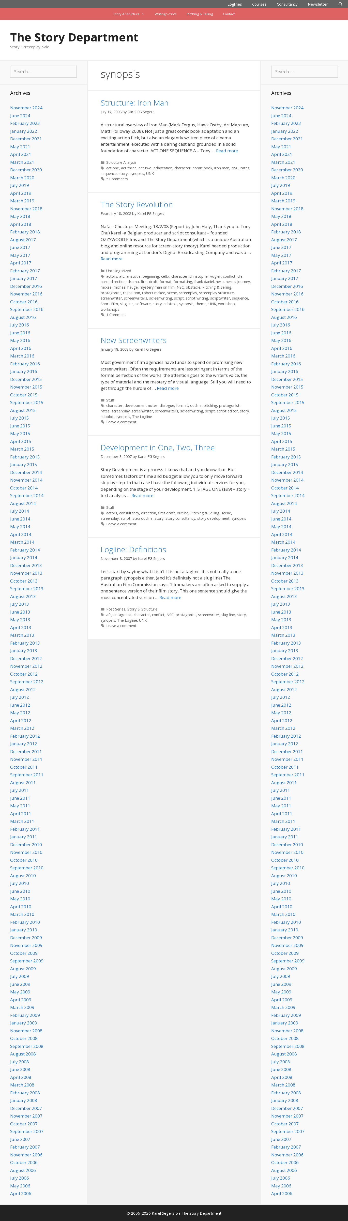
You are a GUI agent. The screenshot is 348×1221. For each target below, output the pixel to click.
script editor (227, 411)
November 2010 (26, 852)
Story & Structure (131, 14)
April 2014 (20, 534)
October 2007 (24, 1124)
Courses (259, 4)
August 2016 (23, 317)
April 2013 (20, 627)
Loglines (235, 4)
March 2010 (22, 914)
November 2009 (26, 945)
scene (172, 292)
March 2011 (22, 821)
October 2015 (24, 395)
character (182, 168)
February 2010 (25, 922)
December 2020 (26, 170)
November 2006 (26, 1155)
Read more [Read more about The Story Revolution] (112, 259)
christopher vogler (205, 276)
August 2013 (23, 596)
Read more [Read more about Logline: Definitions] (170, 597)
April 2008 (20, 1077)
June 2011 (20, 798)
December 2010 (26, 844)
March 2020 (22, 178)
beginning (151, 276)
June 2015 (20, 426)
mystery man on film (157, 287)
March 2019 (22, 201)
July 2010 (19, 883)
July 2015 (19, 418)
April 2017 (20, 263)
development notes (141, 405)
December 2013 (26, 565)
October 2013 (24, 581)
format (166, 281)
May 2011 (20, 806)
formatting (183, 281)
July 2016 (19, 325)
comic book (202, 168)
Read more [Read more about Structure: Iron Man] (227, 151)
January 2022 (23, 131)
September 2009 (26, 961)
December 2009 (26, 938)
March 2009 (22, 1007)
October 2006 (24, 1162)
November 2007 (26, 1116)
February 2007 (25, 1147)
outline (196, 405)
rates (244, 168)
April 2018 (20, 224)
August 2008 (23, 1054)
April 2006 (20, 1193)
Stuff (110, 400)
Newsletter (318, 4)
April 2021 (20, 154)
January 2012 (23, 744)
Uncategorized (118, 270)
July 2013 (19, 604)
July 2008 (19, 1062)
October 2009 (24, 953)
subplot (107, 416)
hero (220, 281)
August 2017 (23, 240)
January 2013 (23, 650)
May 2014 (20, 526)
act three (129, 168)
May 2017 (20, 255)
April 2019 (20, 193)
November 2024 (26, 108)
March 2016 (22, 356)
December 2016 (26, 286)
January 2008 (23, 1100)
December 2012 (26, 658)
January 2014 (23, 557)
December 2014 (26, 472)
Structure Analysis (121, 162)
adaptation (163, 168)
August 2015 (23, 410)
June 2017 (20, 247)
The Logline (142, 416)
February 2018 (25, 232)
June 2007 (20, 1139)
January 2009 (23, 1023)
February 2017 (25, 271)
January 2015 (23, 464)
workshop (226, 303)
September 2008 (26, 1046)
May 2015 (20, 433)
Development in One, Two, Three (158, 447)
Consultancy (287, 4)
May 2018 (20, 216)
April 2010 (20, 907)
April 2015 (20, 441)
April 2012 (20, 720)
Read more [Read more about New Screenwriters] (168, 388)
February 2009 (25, 1015)
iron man (221, 168)
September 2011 (26, 775)
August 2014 (23, 503)
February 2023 (25, 123)
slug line (126, 303)
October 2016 (24, 302)
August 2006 (23, 1170)
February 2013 (25, 643)
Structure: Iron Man (135, 102)
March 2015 (22, 449)
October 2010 (24, 860)
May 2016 (20, 340)
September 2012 (26, 681)
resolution (131, 292)
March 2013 (22, 635)
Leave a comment (121, 422)
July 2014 (19, 511)
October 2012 (24, 674)
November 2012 (26, 666)
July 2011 (19, 790)
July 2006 (19, 1178)
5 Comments (117, 178)
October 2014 (24, 488)
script (179, 298)
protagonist (111, 292)
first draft (149, 281)
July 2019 (19, 185)
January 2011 (23, 837)
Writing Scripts (166, 14)
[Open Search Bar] (340, 4)
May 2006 (20, 1186)
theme (200, 303)
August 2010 (23, 875)
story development (213, 518)
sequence (109, 173)
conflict (229, 276)
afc (121, 276)
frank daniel (204, 281)
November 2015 (26, 387)
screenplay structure (216, 292)
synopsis (137, 173)
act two (145, 168)
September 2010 (26, 868)
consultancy (129, 513)
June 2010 (20, 891)
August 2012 (23, 689)
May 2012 (20, 713)
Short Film (109, 303)
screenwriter (111, 298)
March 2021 (22, 162)
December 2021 (26, 139)
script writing (197, 298)
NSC (234, 168)
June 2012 (20, 705)
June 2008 (20, 1069)
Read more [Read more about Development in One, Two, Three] (142, 495)
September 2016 (26, 309)
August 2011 (23, 782)
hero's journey (238, 281)
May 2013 (20, 619)
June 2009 (20, 984)
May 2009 (20, 992)
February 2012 (25, 736)
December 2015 (26, 379)
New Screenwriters (134, 340)
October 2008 (24, 1038)
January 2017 (23, 278)
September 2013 (26, 588)
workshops (110, 309)
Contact (229, 14)
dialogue (167, 405)
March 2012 (22, 728)
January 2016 (23, 371)
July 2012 (19, 697)
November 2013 (26, 573)
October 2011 (24, 767)
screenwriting (160, 298)
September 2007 (26, 1131)
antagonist (122, 614)
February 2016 (25, 364)
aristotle (133, 276)
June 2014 (20, 519)
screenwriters (135, 298)
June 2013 (20, 612)
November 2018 (26, 209)
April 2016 (20, 348)
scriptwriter (220, 298)
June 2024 (20, 115)
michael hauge (126, 287)
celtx (165, 276)
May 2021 (20, 147)
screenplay (188, 292)
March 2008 (22, 1085)
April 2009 (20, 1000)
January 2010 (23, 930)
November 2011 (26, 759)
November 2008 (26, 1031)
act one (112, 168)
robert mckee (153, 292)
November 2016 (26, 294)
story (123, 173)
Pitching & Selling (200, 14)
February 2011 (25, 829)
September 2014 (26, 495)
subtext (170, 303)
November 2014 (26, 480)
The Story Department (74, 37)
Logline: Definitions (133, 549)
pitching (210, 405)
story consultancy (180, 518)
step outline (142, 518)
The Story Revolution (137, 204)
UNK (150, 173)
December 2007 (26, 1108)
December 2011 (26, 751)
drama (133, 281)
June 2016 (20, 333)
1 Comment (116, 314)
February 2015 (25, 457)
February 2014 (25, 550)
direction (118, 281)
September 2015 (26, 402)
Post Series (115, 609)
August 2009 (23, 969)
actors (111, 276)
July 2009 (19, 976)
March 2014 (22, 542)
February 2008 (25, 1093)
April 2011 (20, 813)
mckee (106, 287)
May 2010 (20, 899)
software (143, 303)
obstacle (193, 287)
